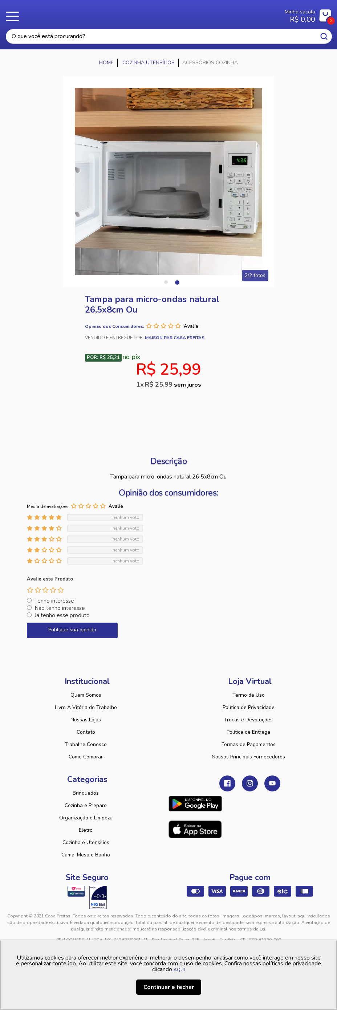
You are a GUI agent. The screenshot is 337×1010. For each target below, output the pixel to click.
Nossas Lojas (85, 719)
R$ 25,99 (173, 384)
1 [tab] (166, 282)
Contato (86, 732)
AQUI (179, 970)
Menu (14, 16)
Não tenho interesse (59, 608)
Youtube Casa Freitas (272, 783)
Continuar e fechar (168, 987)
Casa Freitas (146, 14)
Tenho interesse (54, 600)
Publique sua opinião (72, 629)
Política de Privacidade (249, 707)
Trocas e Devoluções (248, 719)
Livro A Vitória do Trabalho (86, 707)
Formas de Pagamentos (249, 744)
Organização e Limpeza (86, 817)
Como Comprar (86, 756)
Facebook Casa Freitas (227, 783)
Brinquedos (86, 793)
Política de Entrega (248, 732)
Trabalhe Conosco (86, 744)
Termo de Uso (248, 695)
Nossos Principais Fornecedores (248, 756)
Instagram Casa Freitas (250, 783)
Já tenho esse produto (62, 615)
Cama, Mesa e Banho (85, 854)
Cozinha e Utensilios (85, 842)
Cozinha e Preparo (86, 805)
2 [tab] (176, 282)
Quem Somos (85, 695)
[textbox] (169, 36)
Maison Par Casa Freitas (174, 338)
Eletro (86, 830)
